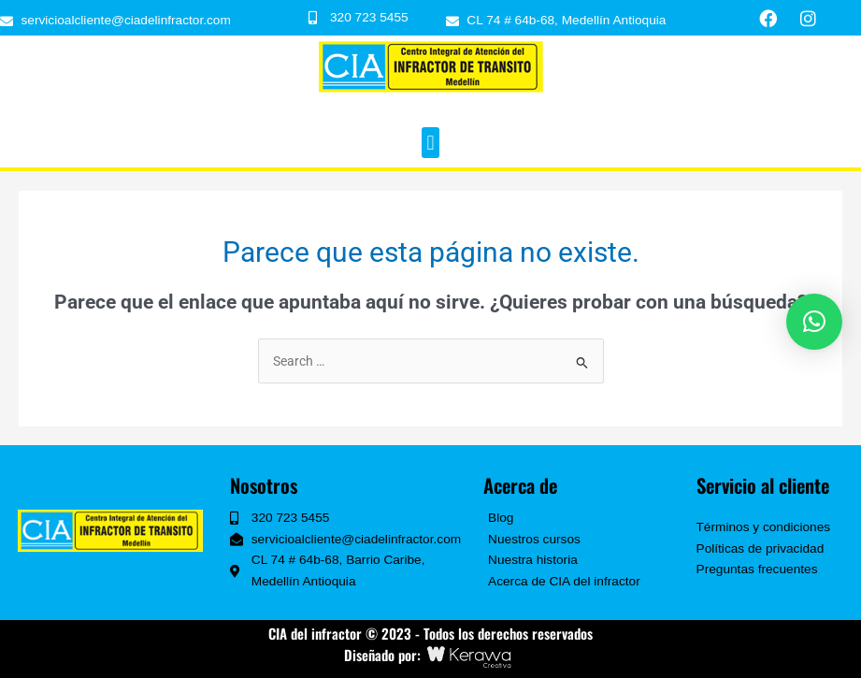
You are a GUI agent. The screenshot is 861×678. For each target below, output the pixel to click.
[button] (430, 142)
